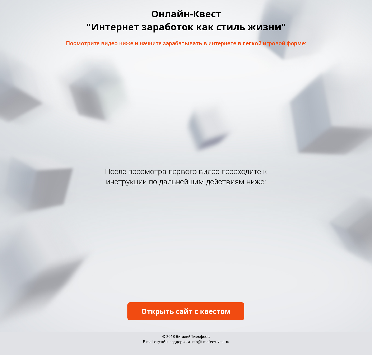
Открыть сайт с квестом (186, 311)
